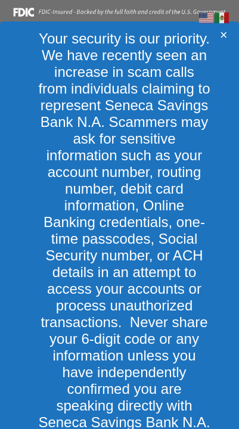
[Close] (224, 35)
